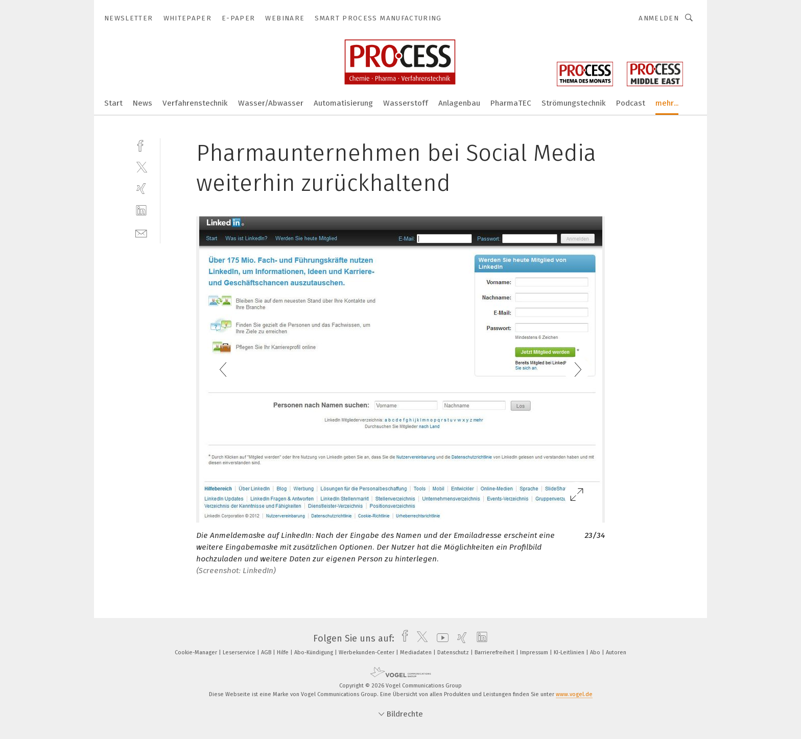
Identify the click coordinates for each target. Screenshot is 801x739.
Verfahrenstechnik (195, 103)
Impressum (535, 652)
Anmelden (659, 18)
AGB (267, 652)
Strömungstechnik (573, 103)
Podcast (630, 103)
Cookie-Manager (197, 652)
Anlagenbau (459, 103)
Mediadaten (416, 652)
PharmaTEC (510, 103)
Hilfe (283, 652)
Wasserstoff (405, 103)
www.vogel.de (574, 694)
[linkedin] (141, 210)
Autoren (616, 652)
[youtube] (440, 638)
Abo (596, 652)
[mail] (141, 232)
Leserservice (240, 652)
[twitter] (141, 166)
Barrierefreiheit (495, 652)
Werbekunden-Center (367, 652)
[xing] (141, 188)
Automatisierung (343, 103)
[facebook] (141, 144)
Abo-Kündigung (314, 652)
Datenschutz (453, 652)
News (142, 103)
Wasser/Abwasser (270, 103)
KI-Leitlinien (570, 652)
